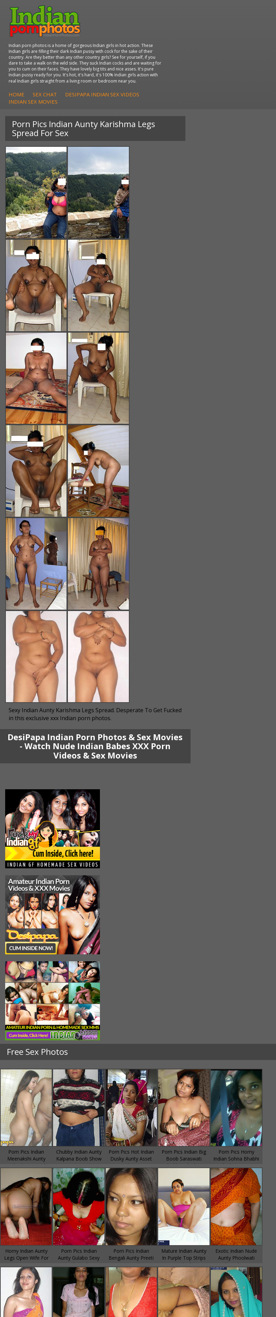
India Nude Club (31, 1011)
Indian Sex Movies (148, 68)
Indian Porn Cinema (174, 935)
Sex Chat (160, 60)
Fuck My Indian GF (34, 949)
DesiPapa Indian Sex (175, 880)
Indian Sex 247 (30, 1018)
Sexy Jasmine (28, 893)
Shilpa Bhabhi (29, 914)
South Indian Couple (36, 907)
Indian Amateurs (32, 956)
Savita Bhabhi (29, 900)
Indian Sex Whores (173, 942)
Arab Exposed (167, 887)
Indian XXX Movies (172, 1025)
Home (132, 60)
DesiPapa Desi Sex (173, 900)
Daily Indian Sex (169, 1004)
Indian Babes (28, 963)
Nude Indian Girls (171, 969)
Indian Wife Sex (169, 1011)
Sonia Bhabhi (28, 887)
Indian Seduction (170, 949)
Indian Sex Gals (169, 956)
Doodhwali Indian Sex (176, 997)
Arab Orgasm (29, 990)
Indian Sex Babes (171, 963)
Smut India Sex (168, 1018)
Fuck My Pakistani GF (176, 914)
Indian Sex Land (31, 1025)
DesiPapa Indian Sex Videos (217, 60)
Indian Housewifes (172, 907)
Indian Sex (163, 893)
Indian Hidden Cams (36, 942)
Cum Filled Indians (34, 1004)
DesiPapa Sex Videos (37, 935)
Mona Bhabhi (29, 880)
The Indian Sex (168, 990)
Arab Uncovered (32, 969)
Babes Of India (30, 997)
